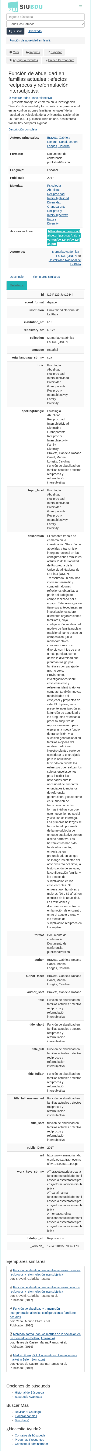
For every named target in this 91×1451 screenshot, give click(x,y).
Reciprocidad (56, 194)
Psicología (54, 185)
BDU (11, 6)
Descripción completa (22, 129)
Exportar (56, 52)
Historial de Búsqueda (29, 1392)
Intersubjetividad (58, 198)
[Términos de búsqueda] (45, 16)
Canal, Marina (68, 142)
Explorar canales (26, 1416)
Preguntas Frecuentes (29, 1439)
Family (51, 219)
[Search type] (45, 24)
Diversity (53, 223)
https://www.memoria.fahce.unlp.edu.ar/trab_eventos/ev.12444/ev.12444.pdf (64, 238)
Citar (16, 52)
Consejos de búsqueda (30, 1435)
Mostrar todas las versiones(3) (30, 98)
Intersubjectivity (57, 215)
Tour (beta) (22, 1420)
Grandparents (56, 206)
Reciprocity (54, 211)
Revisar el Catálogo (28, 1412)
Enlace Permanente (61, 60)
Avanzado (35, 31)
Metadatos (17, 285)
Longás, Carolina (58, 146)
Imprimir (34, 52)
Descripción (17, 276)
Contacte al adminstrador (31, 1444)
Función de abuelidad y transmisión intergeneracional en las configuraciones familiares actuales (43, 1313)
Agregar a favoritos (25, 60)
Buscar (15, 31)
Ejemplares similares (46, 276)
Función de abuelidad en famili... (31, 40)
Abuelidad (53, 189)
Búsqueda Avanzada (28, 1396)
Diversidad (54, 202)
